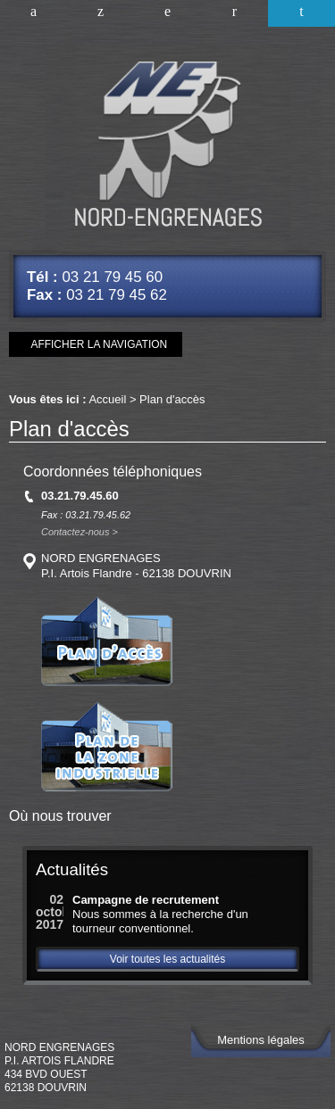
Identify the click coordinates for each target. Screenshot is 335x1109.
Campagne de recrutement (145, 899)
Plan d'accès (301, 13)
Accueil (33, 13)
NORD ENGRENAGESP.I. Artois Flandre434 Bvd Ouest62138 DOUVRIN (59, 1067)
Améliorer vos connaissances (100, 13)
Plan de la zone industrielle (106, 746)
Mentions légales (261, 1040)
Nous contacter (234, 13)
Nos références (167, 13)
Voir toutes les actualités (167, 959)
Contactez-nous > (79, 532)
